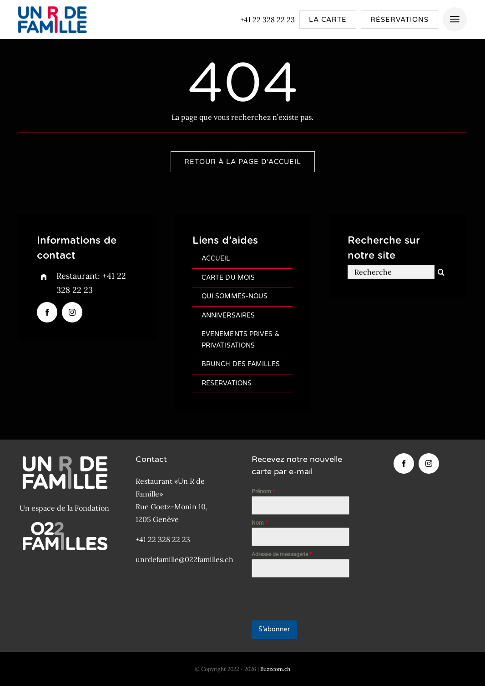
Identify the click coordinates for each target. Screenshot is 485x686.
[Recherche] (391, 273)
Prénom (263, 491)
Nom (260, 523)
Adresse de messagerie (282, 554)
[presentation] (301, 599)
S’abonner (274, 629)
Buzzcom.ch (275, 669)
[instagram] (72, 312)
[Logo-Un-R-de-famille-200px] (52, 5)
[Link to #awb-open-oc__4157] (455, 19)
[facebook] (47, 312)
